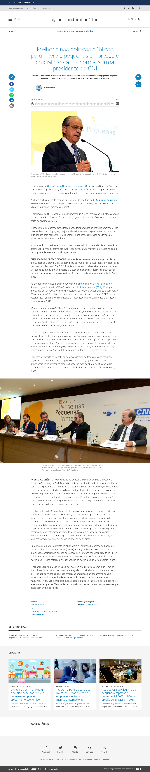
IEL (32, 3)
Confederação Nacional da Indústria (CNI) (68, 186)
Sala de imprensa (85, 759)
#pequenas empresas (37, 614)
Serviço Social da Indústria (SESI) (85, 287)
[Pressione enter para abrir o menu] (10, 19)
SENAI (27, 3)
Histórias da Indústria (112, 686)
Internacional (61, 635)
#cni (39, 611)
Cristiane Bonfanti (49, 87)
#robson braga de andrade (50, 611)
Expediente (45, 8)
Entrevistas (50, 759)
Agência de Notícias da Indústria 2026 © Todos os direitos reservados (34, 769)
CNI (14, 3)
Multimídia (31, 8)
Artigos (60, 759)
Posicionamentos (17, 635)
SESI (20, 3)
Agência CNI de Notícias (88, 604)
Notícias (41, 759)
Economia (104, 635)
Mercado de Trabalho (82, 31)
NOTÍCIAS (62, 31)
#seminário (34, 611)
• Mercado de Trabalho (38, 604)
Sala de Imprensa (16, 8)
